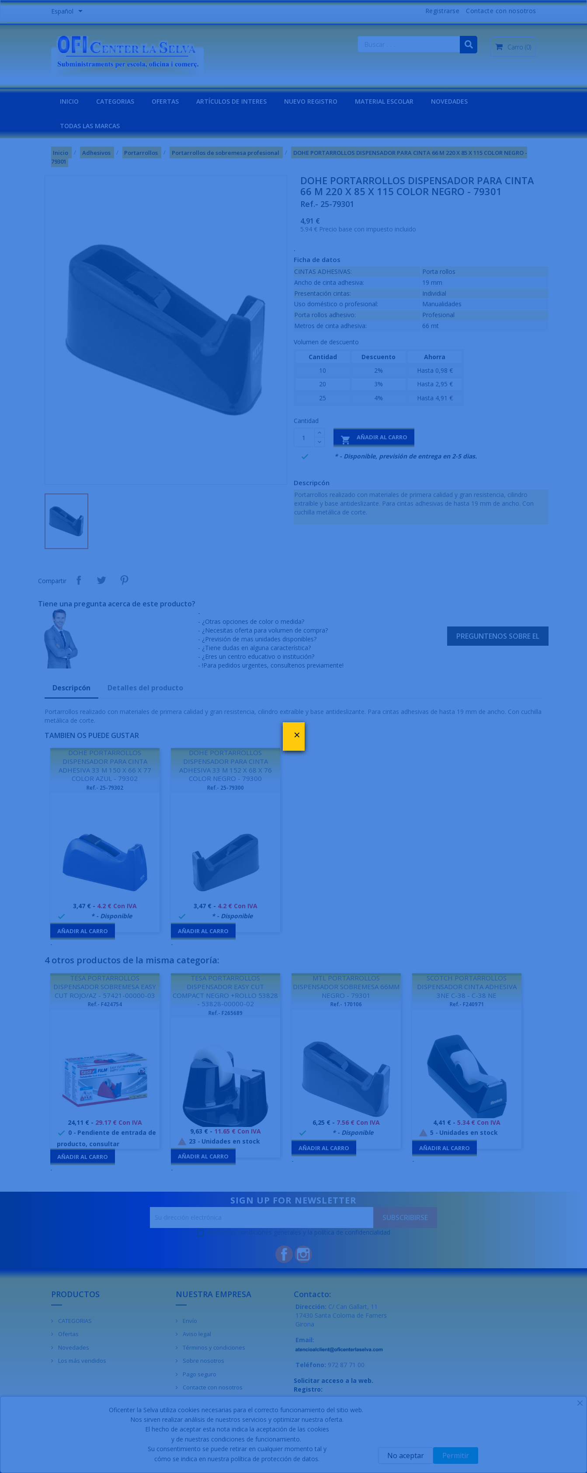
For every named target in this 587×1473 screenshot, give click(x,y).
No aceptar (405, 1455)
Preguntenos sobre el (497, 636)
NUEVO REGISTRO (310, 101)
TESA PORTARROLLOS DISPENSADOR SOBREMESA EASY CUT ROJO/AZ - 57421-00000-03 (104, 986)
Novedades (73, 1347)
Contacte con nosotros (501, 11)
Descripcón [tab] (71, 688)
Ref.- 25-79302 (105, 787)
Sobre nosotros (202, 1361)
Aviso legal (196, 1334)
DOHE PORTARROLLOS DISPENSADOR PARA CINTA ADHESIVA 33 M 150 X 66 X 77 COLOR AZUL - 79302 (105, 765)
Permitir (455, 1455)
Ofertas (68, 1334)
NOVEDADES (449, 101)
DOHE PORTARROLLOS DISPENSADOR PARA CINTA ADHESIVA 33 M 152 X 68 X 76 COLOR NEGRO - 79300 (225, 765)
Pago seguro (198, 1374)
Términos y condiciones (213, 1347)
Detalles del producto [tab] (145, 688)
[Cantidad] (304, 437)
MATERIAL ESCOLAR (384, 101)
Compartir (78, 580)
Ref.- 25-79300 (225, 787)
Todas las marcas (90, 126)
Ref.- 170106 (346, 1004)
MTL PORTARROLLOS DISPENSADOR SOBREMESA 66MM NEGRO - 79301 (346, 986)
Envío (189, 1321)
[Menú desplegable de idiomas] (68, 12)
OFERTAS (165, 101)
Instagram (303, 1254)
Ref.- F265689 (225, 1013)
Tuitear (101, 580)
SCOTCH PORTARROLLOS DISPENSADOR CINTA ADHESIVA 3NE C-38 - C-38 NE (467, 986)
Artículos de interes (231, 101)
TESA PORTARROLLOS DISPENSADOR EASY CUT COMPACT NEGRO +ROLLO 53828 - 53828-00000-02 (225, 990)
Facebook (284, 1254)
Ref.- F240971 (467, 1004)
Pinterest (124, 580)
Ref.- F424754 (105, 1004)
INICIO (69, 101)
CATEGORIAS (115, 101)
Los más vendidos (81, 1361)
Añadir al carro (373, 439)
